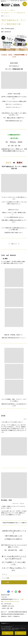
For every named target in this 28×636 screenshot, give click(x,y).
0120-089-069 (7, 601)
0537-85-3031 (15, 601)
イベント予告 (5, 578)
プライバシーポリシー (15, 628)
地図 (22, 599)
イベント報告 (5, 582)
